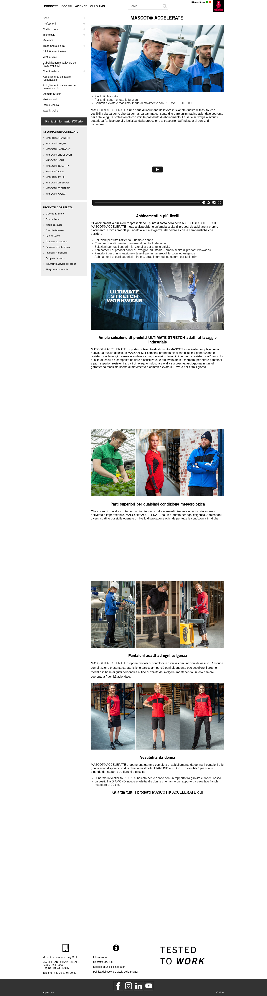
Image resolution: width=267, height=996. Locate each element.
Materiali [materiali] (48, 40)
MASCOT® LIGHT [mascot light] (55, 160)
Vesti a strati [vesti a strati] (50, 57)
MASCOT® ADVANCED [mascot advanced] (58, 138)
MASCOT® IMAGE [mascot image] (55, 177)
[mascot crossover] (59, 155)
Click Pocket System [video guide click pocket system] (55, 51)
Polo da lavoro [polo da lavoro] (53, 236)
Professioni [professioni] (49, 23)
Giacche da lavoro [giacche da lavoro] (55, 213)
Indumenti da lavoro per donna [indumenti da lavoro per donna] (61, 264)
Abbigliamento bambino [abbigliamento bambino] (57, 269)
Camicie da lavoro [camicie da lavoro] (55, 230)
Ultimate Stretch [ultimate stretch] (52, 93)
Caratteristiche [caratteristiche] (51, 71)
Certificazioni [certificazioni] (50, 29)
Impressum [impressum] (48, 992)
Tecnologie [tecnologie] (49, 34)
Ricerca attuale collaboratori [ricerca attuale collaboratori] (109, 966)
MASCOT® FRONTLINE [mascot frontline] (58, 188)
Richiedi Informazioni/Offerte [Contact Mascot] (64, 121)
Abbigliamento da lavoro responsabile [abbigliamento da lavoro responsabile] (57, 78)
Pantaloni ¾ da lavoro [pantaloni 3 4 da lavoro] (56, 252)
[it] (218, 6)
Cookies (220, 992)
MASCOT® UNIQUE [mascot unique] (56, 143)
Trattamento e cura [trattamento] (54, 45)
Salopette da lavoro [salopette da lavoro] (55, 258)
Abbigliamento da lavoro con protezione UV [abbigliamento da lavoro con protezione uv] (59, 87)
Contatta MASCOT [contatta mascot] (104, 962)
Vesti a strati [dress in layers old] (50, 99)
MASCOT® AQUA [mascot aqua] (55, 171)
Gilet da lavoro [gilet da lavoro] (53, 219)
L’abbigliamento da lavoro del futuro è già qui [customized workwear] (59, 64)
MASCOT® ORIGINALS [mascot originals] (58, 182)
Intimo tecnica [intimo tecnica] (51, 105)
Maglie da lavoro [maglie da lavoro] (54, 225)
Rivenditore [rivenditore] (198, 2)
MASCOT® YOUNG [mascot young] (56, 194)
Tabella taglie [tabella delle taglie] (50, 110)
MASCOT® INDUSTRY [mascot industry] (57, 166)
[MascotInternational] (148, 985)
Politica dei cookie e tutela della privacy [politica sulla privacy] (116, 971)
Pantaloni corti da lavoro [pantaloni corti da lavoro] (58, 247)
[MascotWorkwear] (118, 985)
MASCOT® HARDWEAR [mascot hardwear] (58, 149)
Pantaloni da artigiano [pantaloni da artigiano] (56, 241)
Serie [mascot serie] (46, 18)
